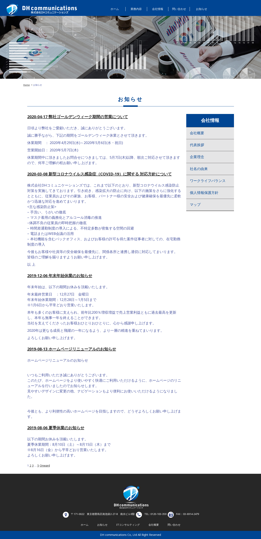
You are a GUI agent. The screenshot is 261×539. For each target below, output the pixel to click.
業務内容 (136, 9)
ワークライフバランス (208, 181)
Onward (45, 466)
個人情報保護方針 (204, 193)
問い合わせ (179, 9)
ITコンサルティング (128, 525)
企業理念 (197, 157)
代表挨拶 (197, 145)
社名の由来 (199, 169)
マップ (195, 204)
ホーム (115, 9)
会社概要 (197, 133)
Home (26, 85)
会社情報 (157, 9)
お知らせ (201, 9)
